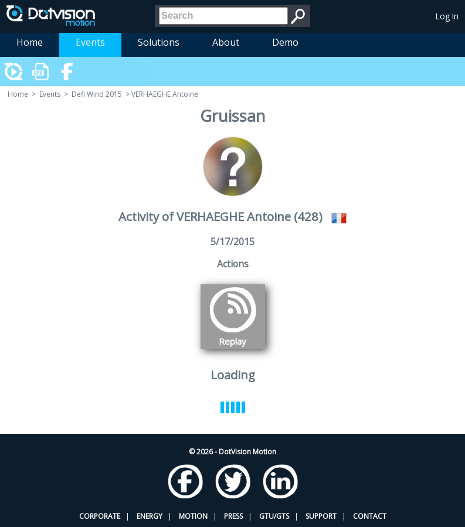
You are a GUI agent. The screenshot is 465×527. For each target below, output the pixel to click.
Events (90, 42)
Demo (285, 42)
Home (29, 42)
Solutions (158, 42)
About (225, 42)
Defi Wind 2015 (97, 94)
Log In (447, 16)
